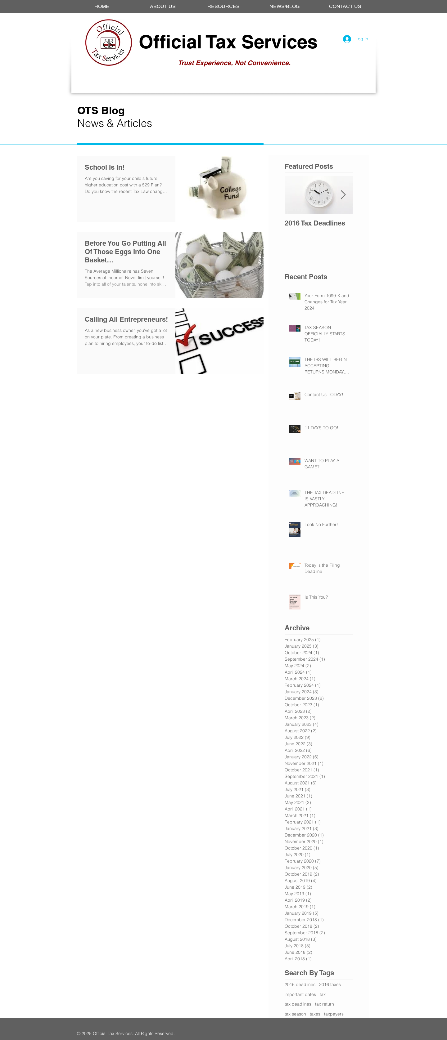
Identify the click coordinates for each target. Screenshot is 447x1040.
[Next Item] (343, 195)
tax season (295, 1014)
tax (323, 994)
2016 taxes (330, 984)
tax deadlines (298, 1004)
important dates (300, 994)
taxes (315, 1014)
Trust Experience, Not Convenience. (234, 63)
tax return (324, 1004)
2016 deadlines (300, 984)
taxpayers (334, 1014)
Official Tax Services (228, 41)
